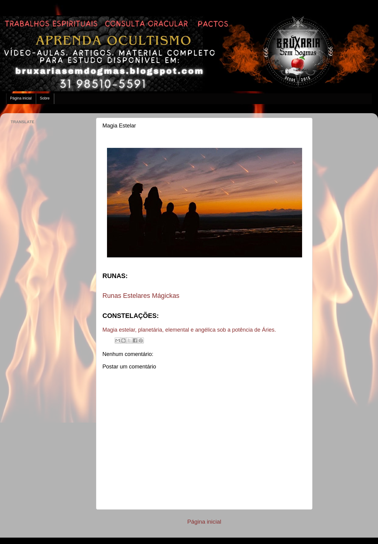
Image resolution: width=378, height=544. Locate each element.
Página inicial (21, 98)
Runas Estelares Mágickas (141, 295)
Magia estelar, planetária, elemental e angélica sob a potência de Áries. (189, 330)
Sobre (45, 98)
